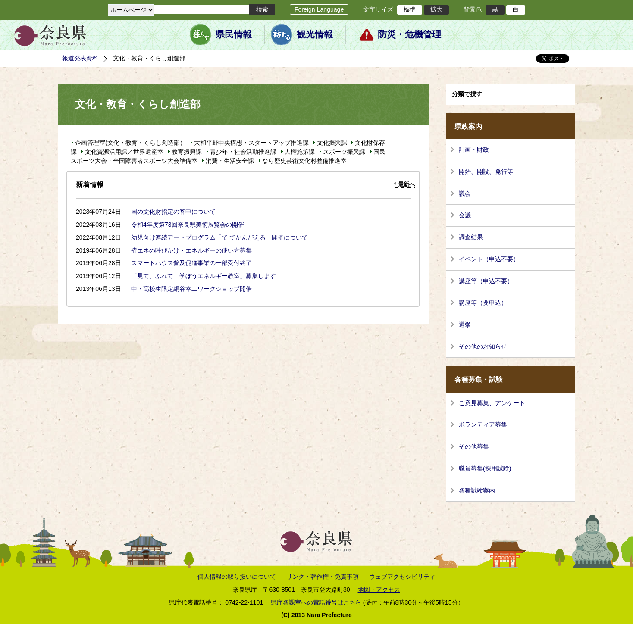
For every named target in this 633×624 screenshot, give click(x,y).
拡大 (436, 9)
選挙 (465, 324)
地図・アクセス (379, 589)
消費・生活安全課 (230, 160)
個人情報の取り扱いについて (236, 576)
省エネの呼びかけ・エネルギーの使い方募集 (191, 250)
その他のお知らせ (483, 346)
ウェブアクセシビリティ (402, 576)
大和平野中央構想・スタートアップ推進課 (251, 142)
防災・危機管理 (409, 34)
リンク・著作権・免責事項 (322, 576)
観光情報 (315, 34)
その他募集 (474, 446)
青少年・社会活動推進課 (243, 151)
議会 (465, 193)
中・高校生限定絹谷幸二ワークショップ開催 (191, 288)
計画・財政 (474, 149)
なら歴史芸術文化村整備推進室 (304, 160)
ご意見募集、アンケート (492, 402)
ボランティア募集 (483, 424)
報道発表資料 (80, 58)
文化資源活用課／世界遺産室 (124, 151)
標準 (410, 9)
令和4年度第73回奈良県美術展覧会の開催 (187, 224)
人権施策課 (300, 151)
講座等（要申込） (483, 302)
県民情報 (234, 34)
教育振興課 (187, 151)
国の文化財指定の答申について (173, 211)
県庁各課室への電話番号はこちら (316, 602)
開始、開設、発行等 (486, 171)
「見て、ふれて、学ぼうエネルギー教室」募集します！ (206, 275)
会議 (465, 215)
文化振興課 (332, 142)
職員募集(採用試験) (485, 468)
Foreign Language (319, 9)
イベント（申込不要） (489, 259)
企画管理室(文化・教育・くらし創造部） (130, 142)
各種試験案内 (477, 490)
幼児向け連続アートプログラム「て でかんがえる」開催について (219, 237)
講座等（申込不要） (486, 281)
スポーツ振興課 (344, 151)
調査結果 (471, 237)
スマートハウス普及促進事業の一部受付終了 (191, 262)
